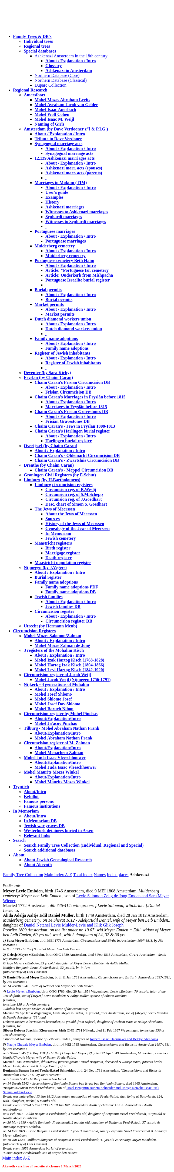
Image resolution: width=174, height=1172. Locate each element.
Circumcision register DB (68, 621)
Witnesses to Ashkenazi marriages (76, 211)
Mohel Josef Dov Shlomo (57, 704)
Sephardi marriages (63, 216)
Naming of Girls (49, 124)
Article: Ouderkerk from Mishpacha (79, 275)
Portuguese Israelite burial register (77, 280)
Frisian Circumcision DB (68, 392)
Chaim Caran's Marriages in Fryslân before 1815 (80, 397)
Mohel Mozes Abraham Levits (62, 99)
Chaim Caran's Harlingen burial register (72, 431)
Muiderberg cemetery (55, 246)
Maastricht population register (63, 562)
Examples (54, 197)
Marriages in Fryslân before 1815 (76, 406)
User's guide (56, 192)
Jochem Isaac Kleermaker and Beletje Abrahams (124, 1039)
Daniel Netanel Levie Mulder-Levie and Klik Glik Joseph (73, 925)
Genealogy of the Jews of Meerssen (77, 528)
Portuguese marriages (55, 231)
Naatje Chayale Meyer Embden (29, 1044)
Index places (117, 874)
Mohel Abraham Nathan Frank (63, 738)
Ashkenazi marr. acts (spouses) (73, 168)
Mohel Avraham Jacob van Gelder (66, 104)
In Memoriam (58, 533)
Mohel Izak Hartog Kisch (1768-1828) (69, 660)
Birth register (58, 548)
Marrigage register (62, 553)
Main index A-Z (58, 874)
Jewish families (49, 596)
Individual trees (38, 41)
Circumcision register (54, 611)
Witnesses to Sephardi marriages (75, 221)
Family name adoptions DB (70, 592)
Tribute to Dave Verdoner (58, 138)
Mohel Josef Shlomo (53, 694)
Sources (52, 518)
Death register (58, 557)
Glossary (53, 65)
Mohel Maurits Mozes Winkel (62, 782)
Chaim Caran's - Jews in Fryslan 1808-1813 (75, 426)
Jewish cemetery (60, 538)
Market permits (49, 304)
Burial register (48, 577)
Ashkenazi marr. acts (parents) (73, 173)
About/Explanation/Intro (58, 718)
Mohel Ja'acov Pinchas (56, 723)
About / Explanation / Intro (70, 60)
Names (100, 874)
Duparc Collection (50, 85)
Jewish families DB (63, 606)
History (52, 202)
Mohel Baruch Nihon (54, 708)
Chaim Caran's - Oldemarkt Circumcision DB (77, 455)
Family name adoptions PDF (71, 587)
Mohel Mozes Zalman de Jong (62, 645)
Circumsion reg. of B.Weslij (70, 489)
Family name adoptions (56, 338)
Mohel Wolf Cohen (52, 114)
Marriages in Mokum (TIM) (61, 182)
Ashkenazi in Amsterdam (68, 70)
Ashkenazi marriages (64, 207)
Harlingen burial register (68, 440)
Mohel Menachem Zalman (59, 752)
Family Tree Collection (23, 874)
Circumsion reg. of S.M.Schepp (74, 494)
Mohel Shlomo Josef (53, 699)
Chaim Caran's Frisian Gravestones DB (71, 411)
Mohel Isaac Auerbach (55, 109)
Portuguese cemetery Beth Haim (64, 260)
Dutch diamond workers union (63, 319)
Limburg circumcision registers (64, 484)
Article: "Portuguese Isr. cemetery (77, 270)
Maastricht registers (53, 543)
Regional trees (37, 46)
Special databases (40, 51)
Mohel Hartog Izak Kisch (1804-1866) (69, 665)
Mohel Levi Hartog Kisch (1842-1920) (69, 669)
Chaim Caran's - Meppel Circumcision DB (74, 470)
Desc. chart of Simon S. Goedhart (76, 504)
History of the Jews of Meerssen (74, 523)
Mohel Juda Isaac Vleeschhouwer (65, 767)
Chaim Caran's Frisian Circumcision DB (72, 382)
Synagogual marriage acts (58, 143)
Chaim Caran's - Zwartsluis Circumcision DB (77, 460)
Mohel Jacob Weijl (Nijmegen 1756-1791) (73, 679)
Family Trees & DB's (32, 36)
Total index (83, 874)
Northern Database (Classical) (61, 80)
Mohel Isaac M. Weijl (54, 119)
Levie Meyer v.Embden (23, 991)
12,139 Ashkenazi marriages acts (65, 158)
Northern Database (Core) (57, 75)
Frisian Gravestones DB (67, 421)
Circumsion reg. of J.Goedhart (73, 499)
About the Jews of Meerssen (71, 514)
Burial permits (48, 289)
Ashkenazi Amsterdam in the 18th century (71, 56)
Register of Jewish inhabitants (62, 353)
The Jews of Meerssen (55, 509)
